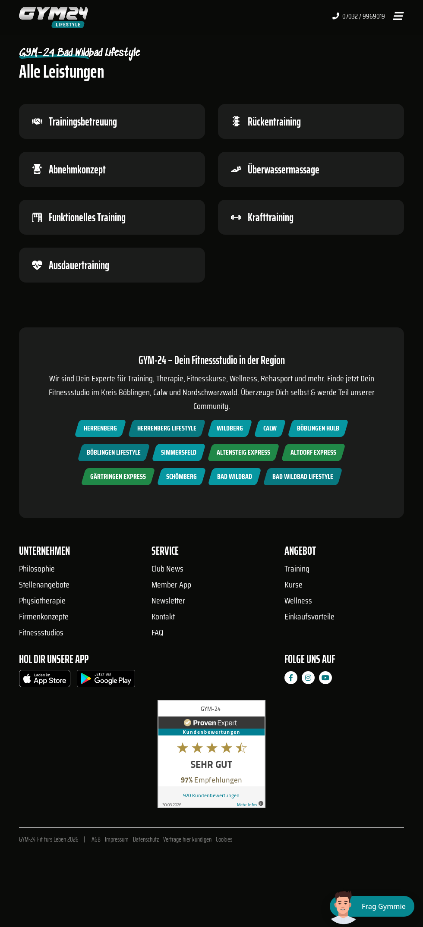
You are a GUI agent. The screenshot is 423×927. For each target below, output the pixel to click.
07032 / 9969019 (358, 16)
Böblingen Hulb (318, 428)
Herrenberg (100, 428)
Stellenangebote (44, 584)
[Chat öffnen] (372, 906)
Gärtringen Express (118, 476)
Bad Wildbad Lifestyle (302, 476)
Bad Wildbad (234, 476)
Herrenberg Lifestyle (166, 428)
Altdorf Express (313, 452)
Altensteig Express (243, 452)
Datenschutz (146, 839)
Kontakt (163, 616)
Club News (167, 568)
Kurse (293, 584)
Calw (270, 428)
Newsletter (168, 600)
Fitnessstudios (41, 632)
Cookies (224, 839)
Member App (171, 584)
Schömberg (181, 476)
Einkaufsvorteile (309, 616)
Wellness (298, 600)
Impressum (117, 839)
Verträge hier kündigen (187, 839)
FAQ (157, 632)
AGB (96, 839)
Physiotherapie (42, 600)
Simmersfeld (178, 452)
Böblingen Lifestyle (114, 452)
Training (296, 568)
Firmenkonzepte (44, 616)
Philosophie (37, 568)
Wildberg (230, 428)
